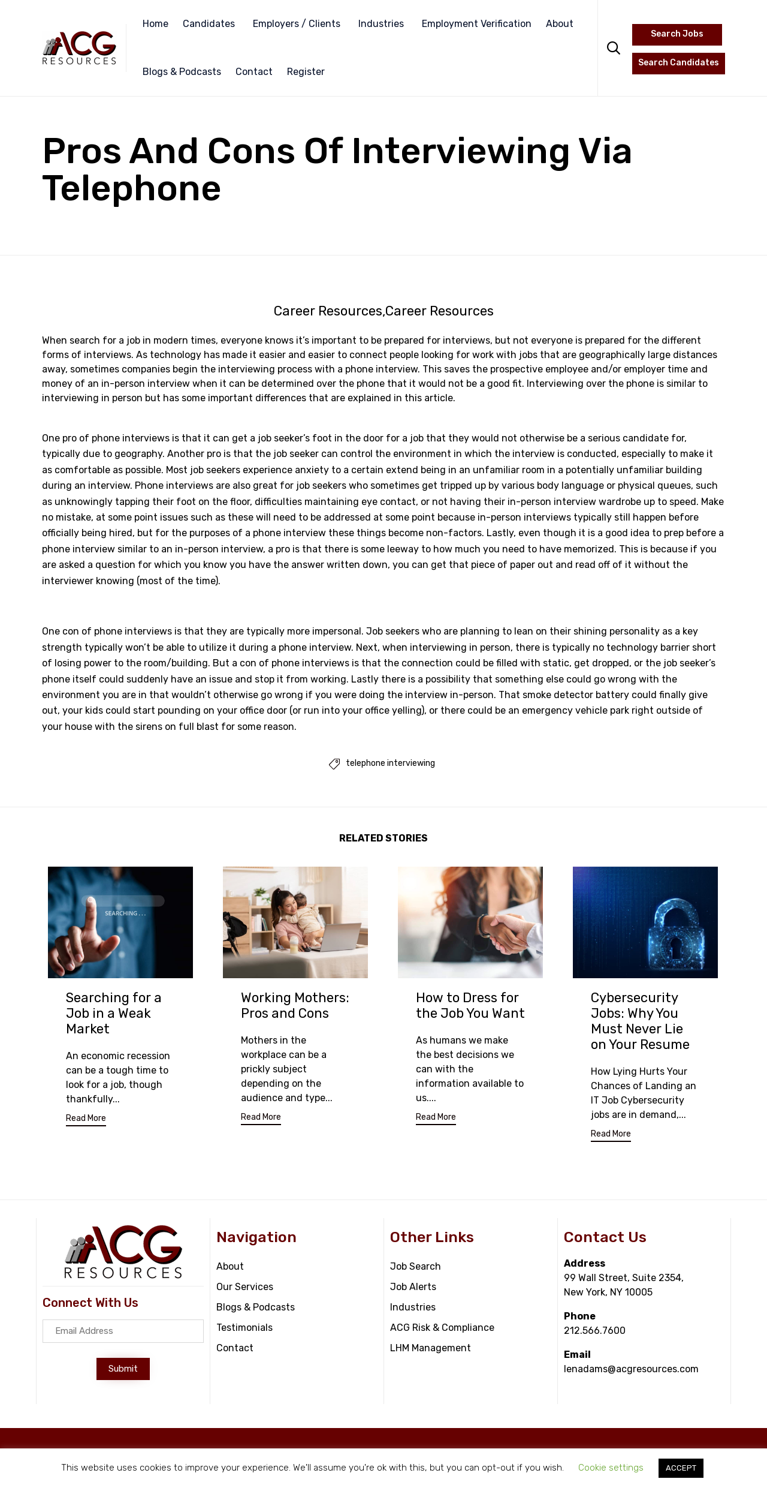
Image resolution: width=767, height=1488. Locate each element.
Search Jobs (677, 34)
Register (306, 71)
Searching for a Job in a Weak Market (114, 1014)
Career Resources (328, 311)
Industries (381, 23)
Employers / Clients (296, 23)
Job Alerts (413, 1288)
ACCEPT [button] (681, 1467)
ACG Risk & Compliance (442, 1328)
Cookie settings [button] (611, 1467)
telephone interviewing (390, 764)
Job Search (415, 1267)
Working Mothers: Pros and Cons (295, 1007)
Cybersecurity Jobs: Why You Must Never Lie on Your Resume (640, 1022)
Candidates (209, 23)
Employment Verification (477, 23)
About (559, 23)
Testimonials (244, 1328)
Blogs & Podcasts (182, 71)
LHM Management (430, 1349)
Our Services (244, 1288)
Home (155, 23)
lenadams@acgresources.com (631, 1370)
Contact (254, 71)
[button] (86, 1122)
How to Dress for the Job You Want (470, 1007)
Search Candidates (678, 63)
